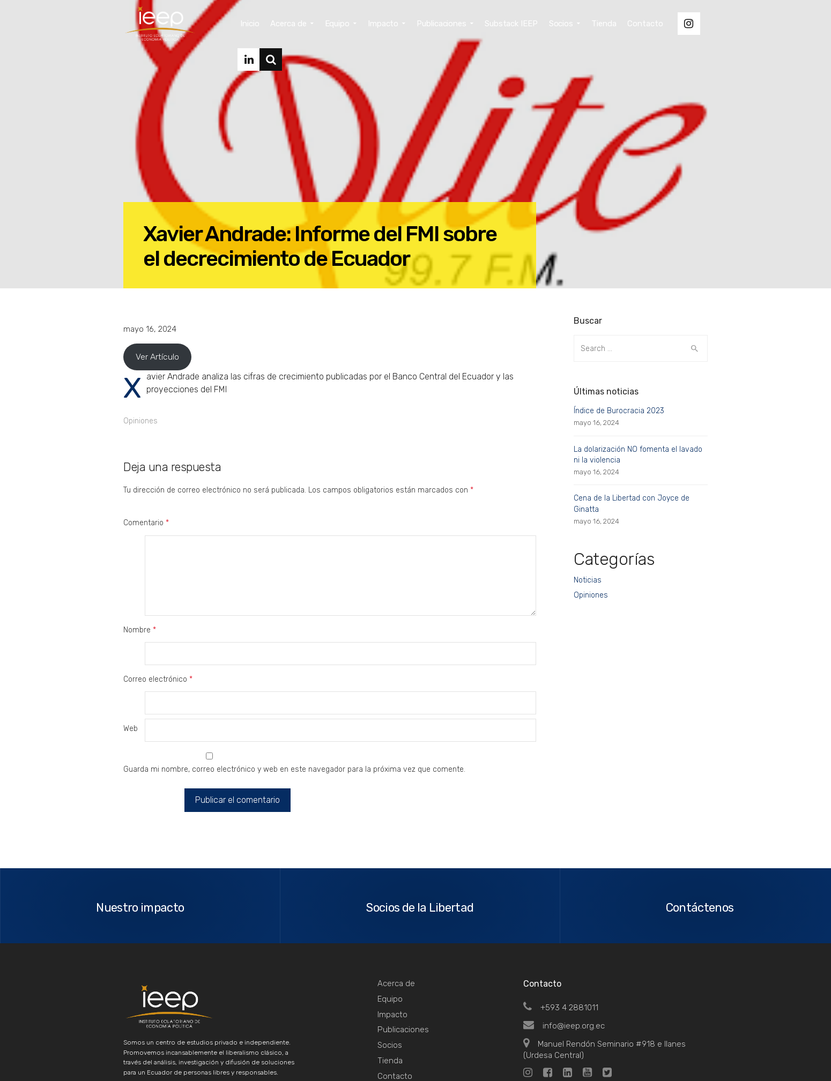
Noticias (588, 580)
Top (694, 1049)
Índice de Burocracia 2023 (619, 410)
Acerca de (396, 915)
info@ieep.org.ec (564, 956)
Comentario (146, 522)
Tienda (390, 991)
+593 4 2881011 (560, 939)
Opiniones (140, 421)
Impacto (392, 945)
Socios (389, 976)
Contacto (394, 1007)
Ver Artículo (157, 357)
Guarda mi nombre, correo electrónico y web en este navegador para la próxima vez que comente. (294, 702)
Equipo (390, 930)
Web (130, 662)
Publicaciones (403, 961)
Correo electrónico (157, 634)
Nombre (139, 607)
